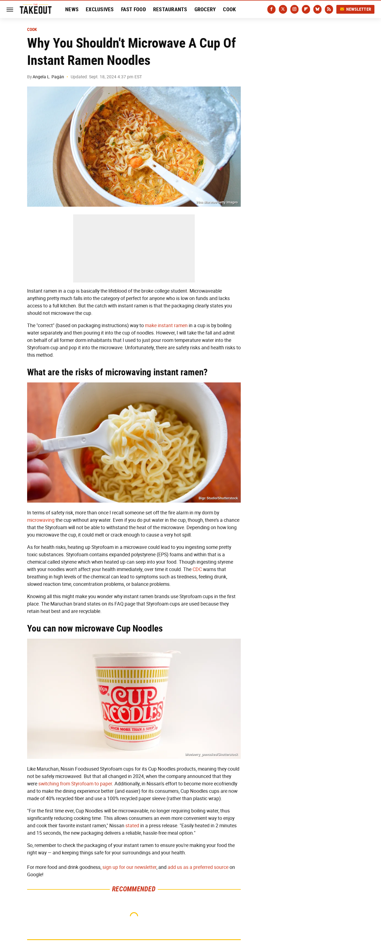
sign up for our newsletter (129, 867)
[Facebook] (271, 9)
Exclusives (100, 9)
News (72, 9)
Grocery (205, 9)
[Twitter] (283, 9)
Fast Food (133, 9)
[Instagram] (294, 9)
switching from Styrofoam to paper (75, 784)
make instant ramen (166, 325)
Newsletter (355, 9)
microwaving (41, 520)
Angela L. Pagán (48, 76)
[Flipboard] (306, 9)
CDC (197, 569)
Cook (229, 9)
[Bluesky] (317, 9)
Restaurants (170, 9)
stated (132, 826)
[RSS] (329, 9)
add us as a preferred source (198, 867)
